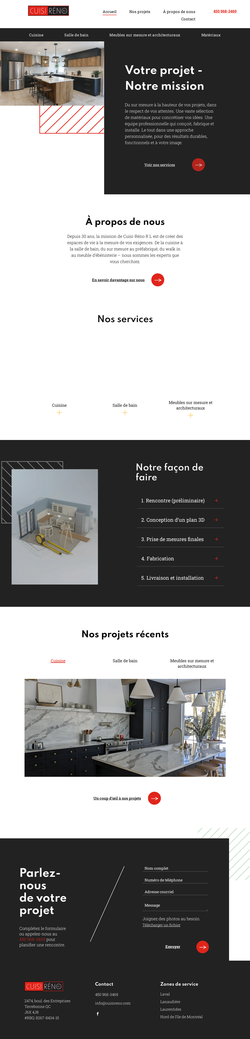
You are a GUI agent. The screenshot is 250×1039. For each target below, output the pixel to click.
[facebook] (97, 1009)
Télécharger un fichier (161, 924)
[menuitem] (109, 11)
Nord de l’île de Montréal (181, 1011)
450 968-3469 (32, 939)
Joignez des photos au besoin (170, 918)
